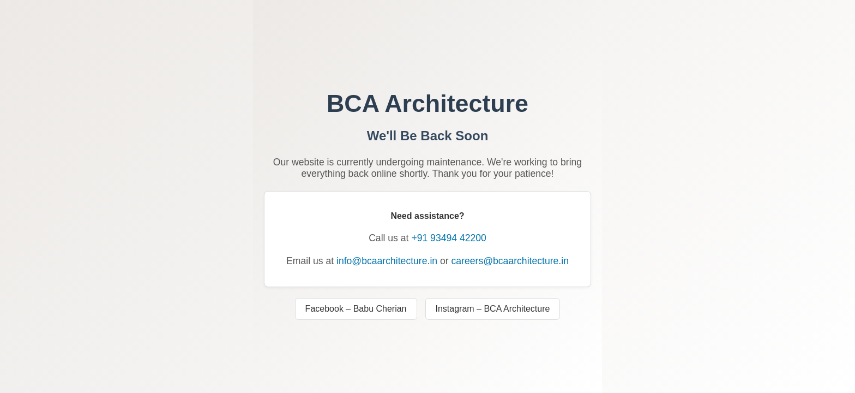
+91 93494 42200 (448, 238)
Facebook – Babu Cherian (356, 308)
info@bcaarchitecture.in (386, 260)
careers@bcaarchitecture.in (510, 260)
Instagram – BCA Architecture (493, 308)
